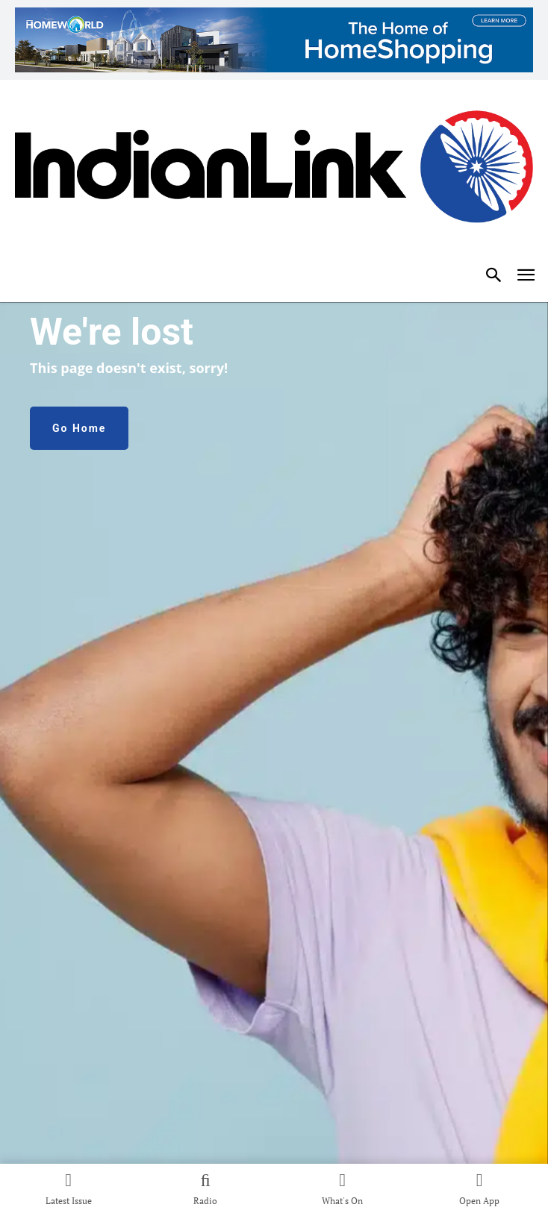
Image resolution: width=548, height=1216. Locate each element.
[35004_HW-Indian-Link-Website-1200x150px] (274, 39)
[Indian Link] (274, 172)
